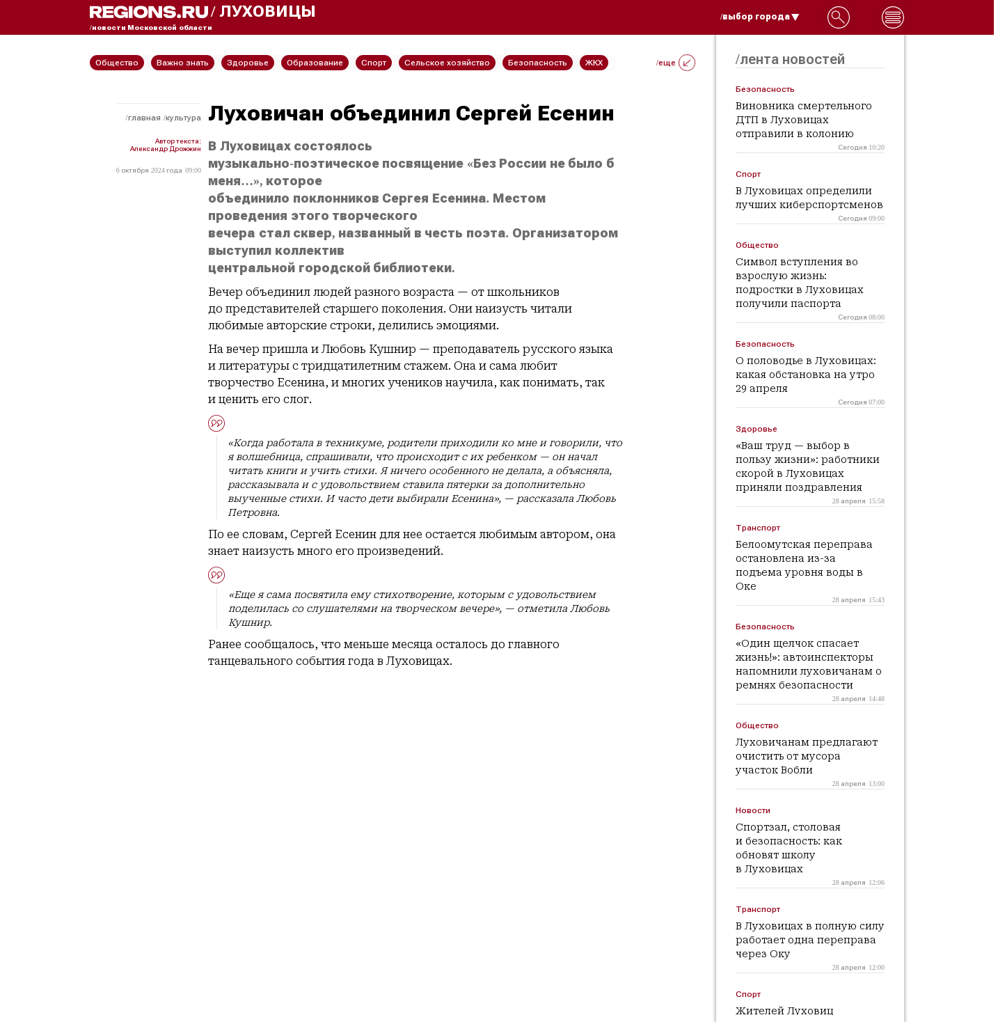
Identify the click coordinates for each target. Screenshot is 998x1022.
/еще (675, 62)
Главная (144, 118)
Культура (183, 118)
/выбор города (760, 17)
